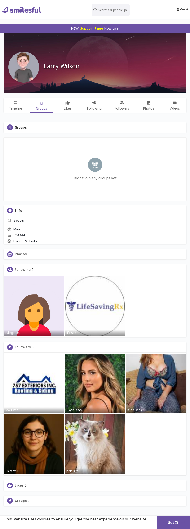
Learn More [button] (14, 525)
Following (23, 269)
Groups (21, 501)
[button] (111, 9)
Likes (19, 485)
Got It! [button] (173, 522)
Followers (23, 347)
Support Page (91, 28)
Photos (21, 254)
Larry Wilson (62, 66)
